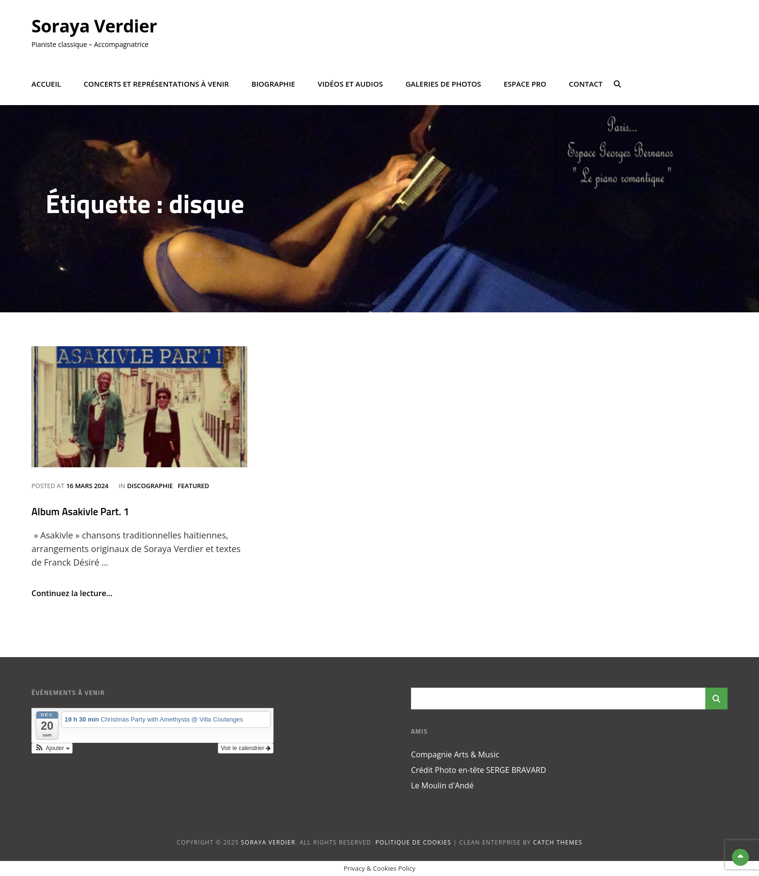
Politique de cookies (414, 842)
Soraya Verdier (94, 26)
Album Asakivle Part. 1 (80, 511)
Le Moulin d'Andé (442, 785)
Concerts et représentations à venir (156, 84)
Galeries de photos (443, 84)
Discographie (149, 485)
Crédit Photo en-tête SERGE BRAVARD (478, 770)
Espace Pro (524, 84)
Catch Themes (557, 842)
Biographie (273, 84)
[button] (52, 748)
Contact (585, 84)
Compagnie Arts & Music (455, 754)
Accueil (46, 84)
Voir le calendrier (246, 748)
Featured (193, 485)
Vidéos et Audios (350, 84)
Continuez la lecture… (71, 593)
